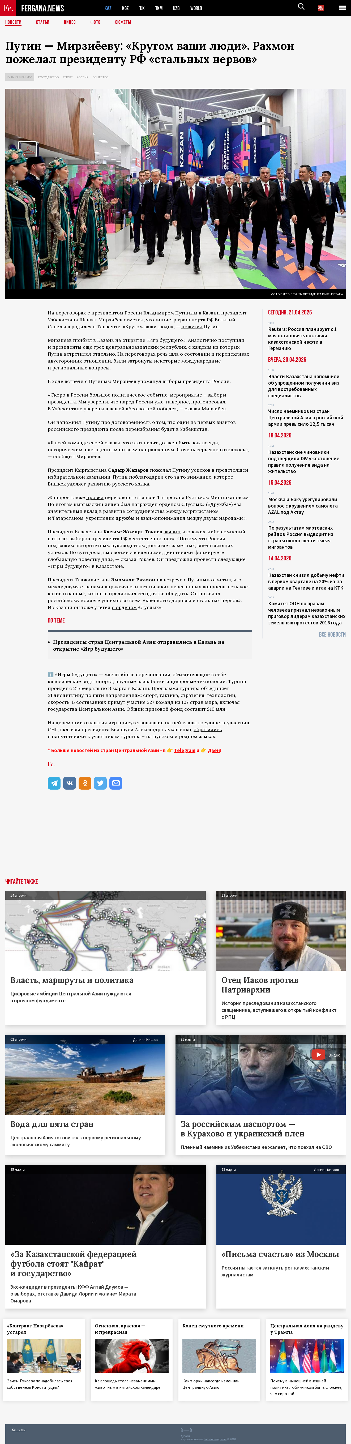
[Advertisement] (175, 839)
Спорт (68, 77)
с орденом (124, 607)
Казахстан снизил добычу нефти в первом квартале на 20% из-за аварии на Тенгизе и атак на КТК (306, 581)
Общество (100, 77)
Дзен (214, 751)
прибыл (82, 340)
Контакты (18, 1428)
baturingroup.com (215, 1438)
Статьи (44, 22)
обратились (208, 730)
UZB (177, 8)
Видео (72, 22)
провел (95, 497)
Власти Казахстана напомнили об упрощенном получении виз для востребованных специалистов (304, 386)
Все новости (332, 634)
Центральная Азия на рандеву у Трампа (298, 1329)
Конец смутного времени (215, 1326)
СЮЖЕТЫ (126, 22)
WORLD (198, 8)
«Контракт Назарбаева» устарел (37, 1329)
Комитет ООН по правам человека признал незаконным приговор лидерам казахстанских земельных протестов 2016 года (306, 613)
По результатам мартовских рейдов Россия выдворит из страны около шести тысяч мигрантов (300, 537)
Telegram (184, 751)
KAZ (108, 8)
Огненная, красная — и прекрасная (122, 1329)
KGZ (125, 8)
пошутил (192, 326)
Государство (48, 77)
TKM (160, 8)
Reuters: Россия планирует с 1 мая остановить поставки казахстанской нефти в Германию (302, 338)
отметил (221, 580)
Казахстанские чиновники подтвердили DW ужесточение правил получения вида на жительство (303, 461)
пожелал (160, 470)
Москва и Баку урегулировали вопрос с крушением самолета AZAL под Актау (303, 505)
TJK (142, 8)
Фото (98, 22)
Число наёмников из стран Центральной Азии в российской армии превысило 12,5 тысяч (305, 417)
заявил (172, 532)
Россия (82, 77)
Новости (13, 22)
